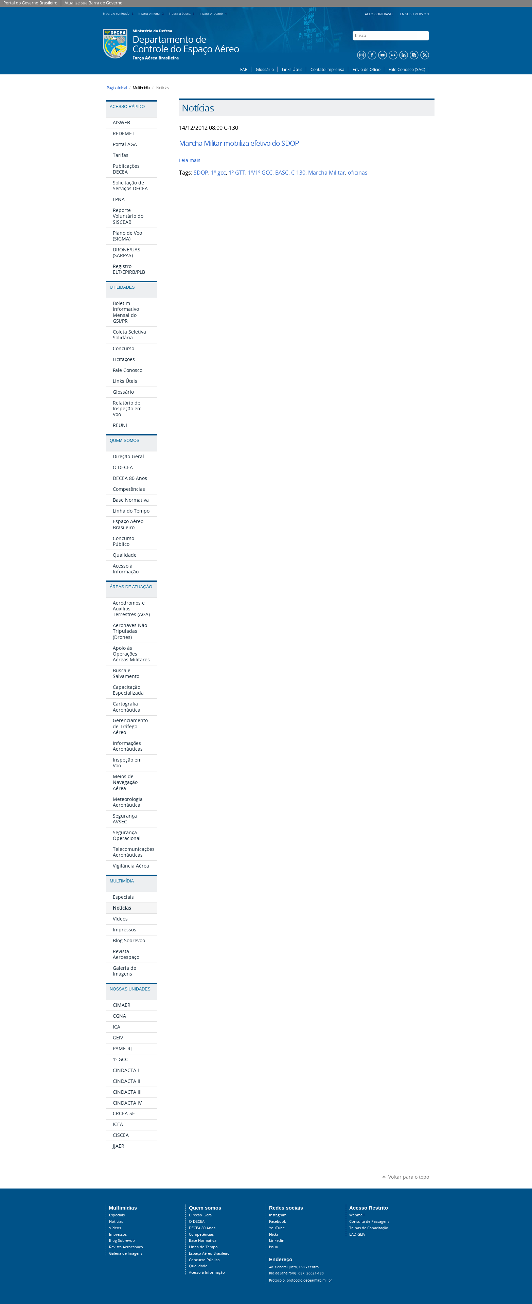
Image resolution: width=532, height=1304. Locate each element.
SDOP (201, 172)
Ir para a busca (183, 13)
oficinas (358, 172)
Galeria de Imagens (125, 1253)
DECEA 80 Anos (202, 1228)
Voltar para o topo (408, 1177)
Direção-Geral (201, 1215)
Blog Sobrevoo (122, 1240)
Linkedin (276, 1240)
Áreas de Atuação (131, 587)
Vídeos (115, 1228)
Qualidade (198, 1266)
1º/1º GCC (260, 172)
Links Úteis (292, 69)
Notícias (116, 1221)
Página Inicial (117, 88)
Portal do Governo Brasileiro (30, 3)
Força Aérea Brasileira (155, 58)
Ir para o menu (152, 13)
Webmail (357, 1215)
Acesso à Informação (207, 1272)
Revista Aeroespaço (126, 1247)
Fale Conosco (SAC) (407, 69)
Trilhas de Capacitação (368, 1228)
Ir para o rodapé (213, 13)
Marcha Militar (326, 172)
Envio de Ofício (366, 69)
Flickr (273, 1234)
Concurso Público (204, 1259)
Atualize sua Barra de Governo (93, 3)
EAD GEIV (357, 1234)
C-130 (298, 172)
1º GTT (237, 172)
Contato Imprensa (327, 69)
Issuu (273, 1247)
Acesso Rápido (127, 106)
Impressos (118, 1234)
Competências (201, 1234)
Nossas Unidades (130, 989)
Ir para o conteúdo (119, 13)
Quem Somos (124, 440)
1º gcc (218, 172)
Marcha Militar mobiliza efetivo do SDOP (239, 143)
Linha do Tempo (203, 1247)
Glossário (265, 69)
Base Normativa (202, 1240)
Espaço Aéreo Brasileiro (209, 1253)
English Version (414, 14)
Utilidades (122, 287)
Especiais (117, 1215)
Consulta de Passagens (369, 1221)
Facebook (277, 1221)
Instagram (277, 1215)
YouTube (277, 1228)
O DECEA (197, 1221)
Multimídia (122, 881)
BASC (281, 172)
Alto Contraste (380, 14)
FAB (244, 69)
